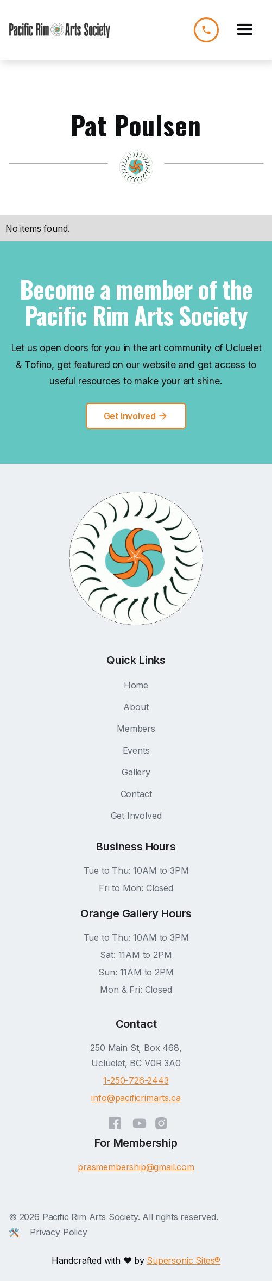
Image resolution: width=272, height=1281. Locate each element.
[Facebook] (114, 1120)
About (135, 706)
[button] (245, 30)
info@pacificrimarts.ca (135, 1097)
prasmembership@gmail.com (136, 1166)
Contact (136, 793)
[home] (59, 30)
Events (136, 750)
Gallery (136, 772)
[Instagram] (161, 1120)
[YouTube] (139, 1120)
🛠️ (14, 1232)
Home (136, 685)
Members (136, 728)
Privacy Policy (58, 1232)
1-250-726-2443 (136, 1080)
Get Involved (136, 815)
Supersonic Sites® (183, 1260)
